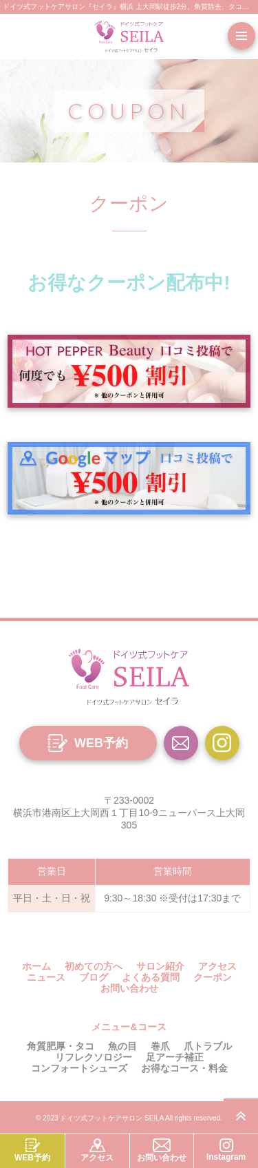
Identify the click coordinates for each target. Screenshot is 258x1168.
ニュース (46, 977)
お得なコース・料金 (184, 1068)
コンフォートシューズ (79, 1068)
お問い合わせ (129, 988)
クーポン (212, 977)
